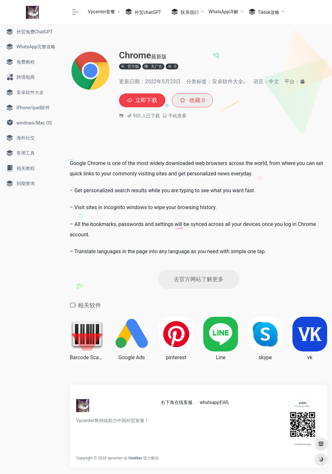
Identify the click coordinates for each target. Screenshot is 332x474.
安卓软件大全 (227, 81)
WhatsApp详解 (223, 11)
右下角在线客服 (177, 403)
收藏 (195, 100)
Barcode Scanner (87, 359)
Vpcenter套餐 (101, 11)
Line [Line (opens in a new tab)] (221, 359)
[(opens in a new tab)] (220, 335)
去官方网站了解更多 (198, 280)
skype (265, 359)
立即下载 (143, 100)
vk (309, 359)
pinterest (176, 359)
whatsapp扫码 (214, 403)
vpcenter (115, 459)
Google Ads (131, 359)
